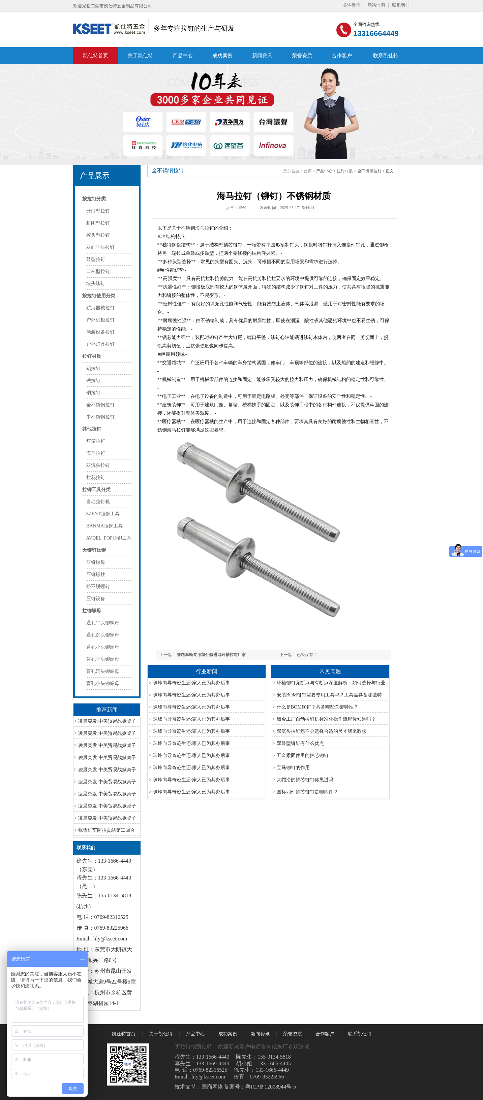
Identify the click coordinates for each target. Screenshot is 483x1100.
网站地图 (376, 5)
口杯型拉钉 (98, 271)
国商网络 (212, 1087)
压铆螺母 (95, 562)
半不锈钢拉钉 (100, 416)
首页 (308, 171)
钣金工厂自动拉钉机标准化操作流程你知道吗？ (326, 719)
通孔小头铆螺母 (102, 647)
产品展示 (95, 175)
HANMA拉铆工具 (104, 525)
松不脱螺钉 (98, 586)
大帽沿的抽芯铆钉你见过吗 (305, 779)
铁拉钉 (93, 380)
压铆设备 (95, 598)
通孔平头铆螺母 (102, 622)
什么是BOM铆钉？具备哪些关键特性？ (317, 707)
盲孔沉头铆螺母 (102, 671)
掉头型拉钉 (98, 235)
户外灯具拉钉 (100, 344)
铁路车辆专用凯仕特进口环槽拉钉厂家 (211, 654)
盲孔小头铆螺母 (102, 683)
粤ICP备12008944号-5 (270, 1087)
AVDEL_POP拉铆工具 (108, 538)
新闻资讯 (262, 55)
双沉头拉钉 (98, 465)
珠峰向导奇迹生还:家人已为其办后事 (191, 682)
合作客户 (342, 55)
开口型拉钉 (98, 210)
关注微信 (351, 5)
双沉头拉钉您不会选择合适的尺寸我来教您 (321, 731)
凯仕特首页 (95, 55)
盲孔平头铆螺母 (102, 659)
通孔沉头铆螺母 (102, 635)
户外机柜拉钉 (100, 319)
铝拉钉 (93, 368)
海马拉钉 (95, 453)
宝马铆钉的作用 (293, 767)
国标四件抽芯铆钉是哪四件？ (307, 791)
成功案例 (222, 55)
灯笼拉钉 (95, 441)
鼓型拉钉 (95, 259)
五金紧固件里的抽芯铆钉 (303, 755)
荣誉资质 (302, 55)
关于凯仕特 (140, 55)
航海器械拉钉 (100, 307)
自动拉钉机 (98, 501)
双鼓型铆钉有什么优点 (300, 743)
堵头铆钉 (95, 283)
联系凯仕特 (385, 55)
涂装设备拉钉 (100, 332)
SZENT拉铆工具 (103, 513)
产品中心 (183, 55)
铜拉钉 (93, 392)
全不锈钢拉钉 (100, 404)
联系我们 (401, 5)
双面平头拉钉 (100, 247)
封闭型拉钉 (98, 223)
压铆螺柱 (95, 574)
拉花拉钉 (95, 477)
